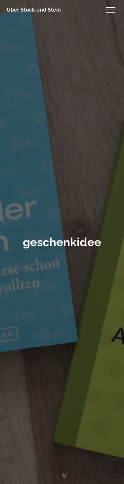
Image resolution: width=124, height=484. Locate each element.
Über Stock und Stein (34, 10)
